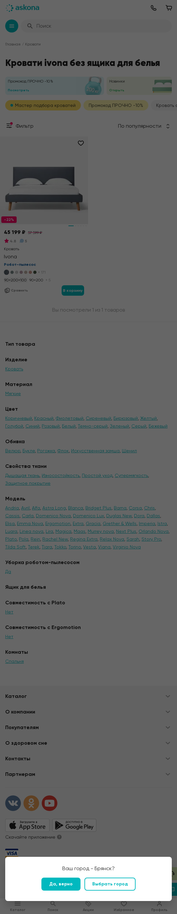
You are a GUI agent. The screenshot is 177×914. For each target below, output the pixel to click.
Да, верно (61, 884)
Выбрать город (110, 884)
